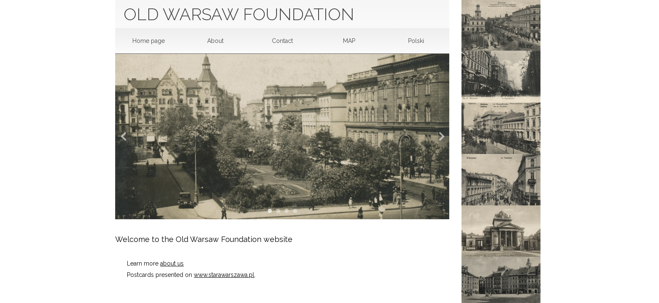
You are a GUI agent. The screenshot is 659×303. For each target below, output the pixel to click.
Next (438, 137)
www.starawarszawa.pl (224, 274)
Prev (126, 137)
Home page (148, 40)
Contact (282, 40)
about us (172, 263)
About (215, 40)
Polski (416, 40)
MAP (349, 40)
